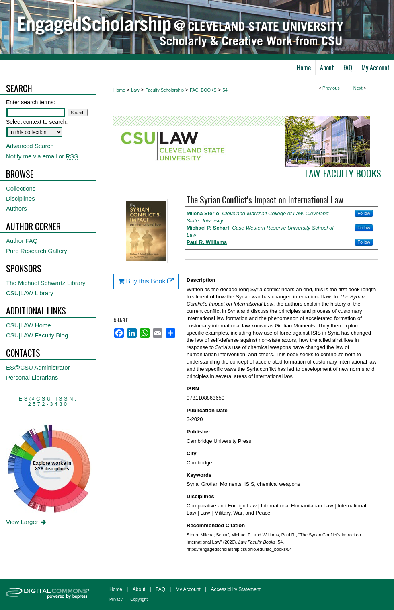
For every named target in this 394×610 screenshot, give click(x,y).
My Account (188, 589)
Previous (331, 88)
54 (225, 90)
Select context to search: (37, 122)
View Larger (26, 521)
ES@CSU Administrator (38, 367)
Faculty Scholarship (164, 90)
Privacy (116, 599)
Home (119, 90)
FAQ (160, 589)
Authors (16, 208)
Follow (363, 213)
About (139, 589)
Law (135, 90)
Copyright (139, 599)
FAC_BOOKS (203, 90)
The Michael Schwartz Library (46, 282)
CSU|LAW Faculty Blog (37, 335)
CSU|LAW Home (28, 325)
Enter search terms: (30, 102)
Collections (20, 188)
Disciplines (20, 198)
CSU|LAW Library (29, 293)
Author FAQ (21, 240)
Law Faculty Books (343, 173)
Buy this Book (146, 281)
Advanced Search (29, 145)
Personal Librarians (32, 377)
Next (358, 88)
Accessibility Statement (236, 589)
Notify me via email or (42, 156)
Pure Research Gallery (36, 250)
